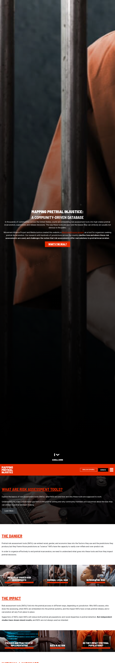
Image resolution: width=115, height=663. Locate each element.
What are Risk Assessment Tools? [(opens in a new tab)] (32, 489)
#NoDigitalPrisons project (73, 232)
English (85, 469)
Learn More (8, 511)
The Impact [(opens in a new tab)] (11, 598)
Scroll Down (57, 460)
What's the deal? (57, 244)
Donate (103, 470)
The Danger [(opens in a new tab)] (12, 535)
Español (91, 469)
